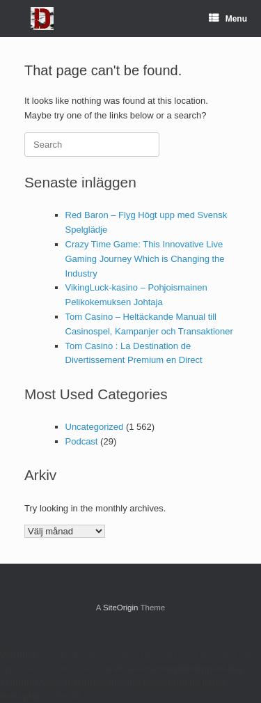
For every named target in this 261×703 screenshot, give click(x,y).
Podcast (81, 441)
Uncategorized (94, 427)
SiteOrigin (121, 607)
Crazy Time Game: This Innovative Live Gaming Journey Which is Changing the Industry (145, 259)
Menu (228, 19)
